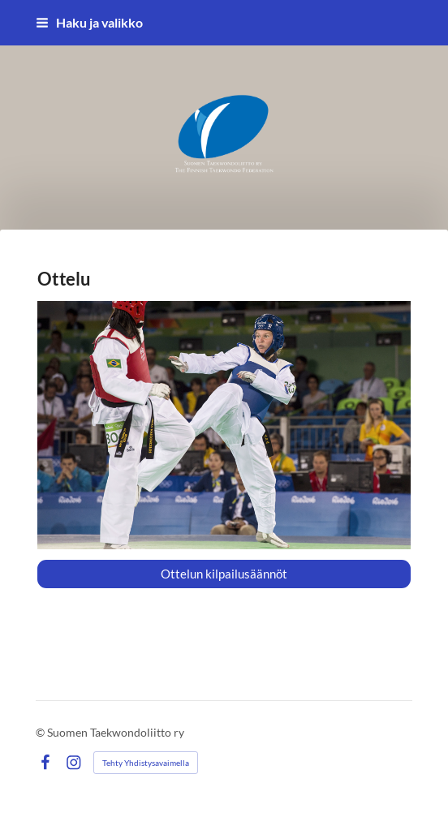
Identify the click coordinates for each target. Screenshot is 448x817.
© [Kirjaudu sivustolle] (41, 732)
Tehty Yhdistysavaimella (145, 763)
